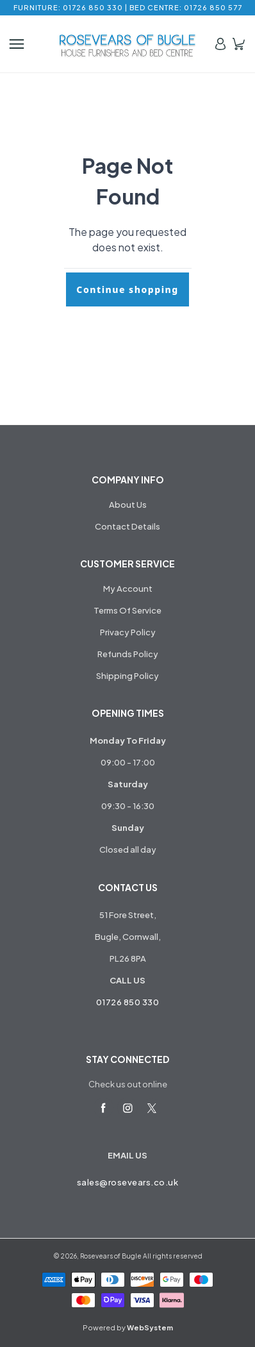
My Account (127, 588)
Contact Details (127, 526)
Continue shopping (127, 289)
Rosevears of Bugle (111, 1256)
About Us (128, 504)
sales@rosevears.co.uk (128, 1182)
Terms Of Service (127, 610)
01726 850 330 (128, 1002)
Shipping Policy (127, 676)
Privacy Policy (128, 632)
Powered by (128, 1327)
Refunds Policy (127, 654)
